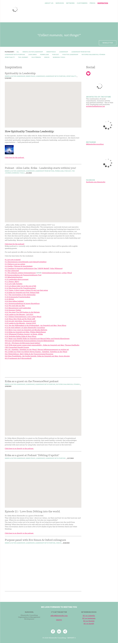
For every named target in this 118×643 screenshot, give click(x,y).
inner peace (51, 52)
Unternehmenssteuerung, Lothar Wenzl (57, 273)
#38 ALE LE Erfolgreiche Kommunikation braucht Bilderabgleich (29, 341)
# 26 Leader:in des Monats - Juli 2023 (19, 314)
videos (46, 57)
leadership (63, 52)
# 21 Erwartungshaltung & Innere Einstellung (22, 303)
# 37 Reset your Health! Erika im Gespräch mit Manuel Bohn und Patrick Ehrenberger (37, 338)
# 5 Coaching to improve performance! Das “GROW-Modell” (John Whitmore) (34, 268)
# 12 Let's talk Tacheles (13, 284)
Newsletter (107, 43)
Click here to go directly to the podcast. (19, 448)
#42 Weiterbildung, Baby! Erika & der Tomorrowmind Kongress (29, 354)
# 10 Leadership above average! (16, 279)
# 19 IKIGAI (9, 299)
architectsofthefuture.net (95, 106)
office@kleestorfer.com (59, 616)
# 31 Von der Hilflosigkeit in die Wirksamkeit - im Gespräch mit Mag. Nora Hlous (35, 325)
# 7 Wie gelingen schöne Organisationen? (20, 273)
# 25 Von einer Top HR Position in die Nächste (22, 312)
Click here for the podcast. (14, 157)
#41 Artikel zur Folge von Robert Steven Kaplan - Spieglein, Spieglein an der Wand (36, 352)
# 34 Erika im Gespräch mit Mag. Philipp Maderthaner (25, 332)
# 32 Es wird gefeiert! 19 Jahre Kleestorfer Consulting (25, 328)
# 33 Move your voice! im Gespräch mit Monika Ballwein (26, 330)
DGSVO (59, 620)
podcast (55, 54)
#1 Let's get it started (13, 260)
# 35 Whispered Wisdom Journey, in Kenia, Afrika (24, 334)
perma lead (44, 54)
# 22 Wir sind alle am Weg (15, 306)
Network (70, 3)
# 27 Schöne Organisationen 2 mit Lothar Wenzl (23, 317)
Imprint (70, 638)
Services (60, 3)
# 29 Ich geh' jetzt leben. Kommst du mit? (20, 321)
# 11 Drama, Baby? (12, 281)
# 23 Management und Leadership (18, 308)
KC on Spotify (89, 623)
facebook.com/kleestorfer (95, 182)
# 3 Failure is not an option (15, 264)
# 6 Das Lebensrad (12, 271)
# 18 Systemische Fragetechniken (17, 297)
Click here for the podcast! (14, 244)
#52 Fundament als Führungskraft (18, 358)
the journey (23, 57)
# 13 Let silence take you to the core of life (20, 286)
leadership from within (80, 52)
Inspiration (102, 3)
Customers (82, 3)
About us (49, 3)
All (18, 52)
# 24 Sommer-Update (13, 310)
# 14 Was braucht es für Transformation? (20, 288)
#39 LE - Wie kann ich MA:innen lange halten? (22, 343)
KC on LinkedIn (89, 616)
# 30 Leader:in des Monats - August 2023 (20, 323)
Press (92, 3)
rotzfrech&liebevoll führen (93, 54)
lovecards (32, 54)
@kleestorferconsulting (95, 144)
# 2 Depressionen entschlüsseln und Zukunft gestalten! (26, 262)
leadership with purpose (15, 54)
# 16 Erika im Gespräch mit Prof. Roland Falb (22, 292)
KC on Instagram (88, 618)
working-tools (59, 57)
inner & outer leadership (32, 52)
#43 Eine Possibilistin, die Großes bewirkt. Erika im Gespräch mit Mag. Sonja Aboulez (37, 356)
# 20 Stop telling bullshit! (14, 301)
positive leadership (70, 54)
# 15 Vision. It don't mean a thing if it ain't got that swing (26, 290)
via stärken (36, 57)
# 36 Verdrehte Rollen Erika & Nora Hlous (20, 336)
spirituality (10, 57)
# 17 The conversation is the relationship (20, 295)
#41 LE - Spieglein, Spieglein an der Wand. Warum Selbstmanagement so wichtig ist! (37, 349)
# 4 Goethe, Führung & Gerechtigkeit (18, 266)
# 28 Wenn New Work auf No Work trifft (20, 319)
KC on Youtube (88, 621)
